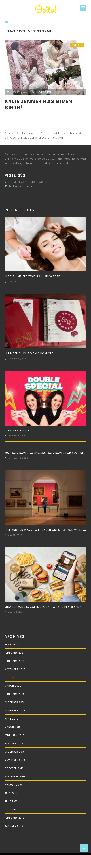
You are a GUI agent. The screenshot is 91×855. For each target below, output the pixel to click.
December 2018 (15, 751)
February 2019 (14, 735)
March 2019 (13, 727)
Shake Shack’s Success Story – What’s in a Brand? (43, 607)
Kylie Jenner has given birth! (38, 104)
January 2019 (14, 743)
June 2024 (11, 644)
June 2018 (11, 801)
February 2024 (15, 652)
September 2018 (15, 776)
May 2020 (11, 677)
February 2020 (15, 694)
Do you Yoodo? (17, 430)
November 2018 (15, 760)
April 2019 (11, 718)
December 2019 (15, 702)
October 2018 (14, 768)
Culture (76, 45)
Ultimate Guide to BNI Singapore (29, 353)
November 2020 (15, 669)
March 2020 (13, 685)
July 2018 (11, 793)
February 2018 (14, 817)
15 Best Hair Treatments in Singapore (32, 276)
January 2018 (14, 826)
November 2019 (15, 710)
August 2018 (13, 784)
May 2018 (11, 809)
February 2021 (14, 661)
